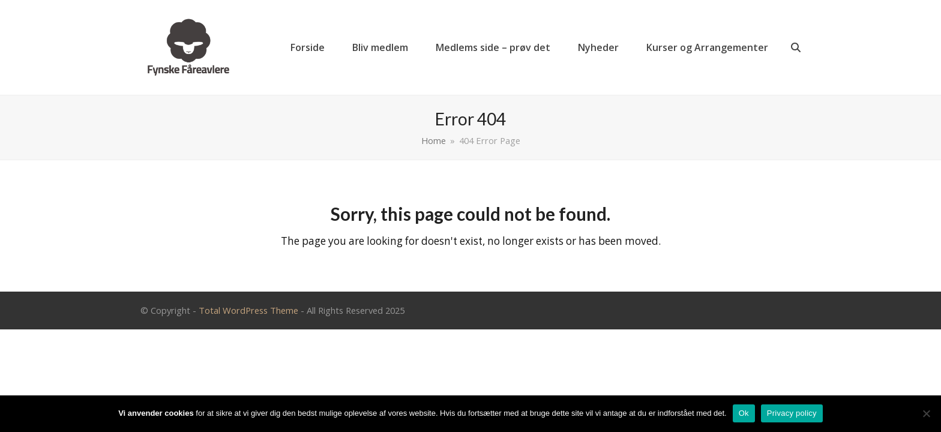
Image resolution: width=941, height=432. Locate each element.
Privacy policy (792, 413)
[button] (796, 47)
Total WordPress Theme (248, 310)
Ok (744, 413)
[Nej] (926, 413)
